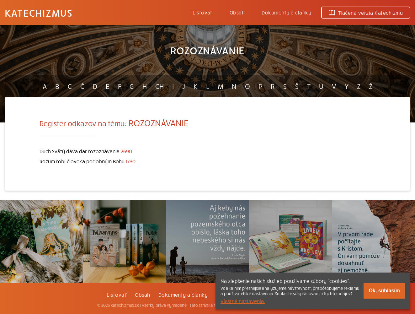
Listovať (203, 12)
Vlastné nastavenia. (243, 301)
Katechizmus (38, 12)
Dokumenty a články (286, 12)
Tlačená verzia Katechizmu (366, 12)
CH (159, 86)
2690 (126, 151)
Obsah (237, 12)
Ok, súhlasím (384, 290)
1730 (131, 161)
